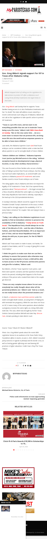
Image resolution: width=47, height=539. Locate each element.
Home (4, 35)
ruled (32, 146)
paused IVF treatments (24, 176)
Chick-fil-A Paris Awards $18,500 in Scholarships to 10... (23, 442)
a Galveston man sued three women (22, 297)
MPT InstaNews (16, 35)
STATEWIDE (18, 70)
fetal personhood (20, 189)
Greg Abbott (10, 107)
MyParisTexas (8, 79)
